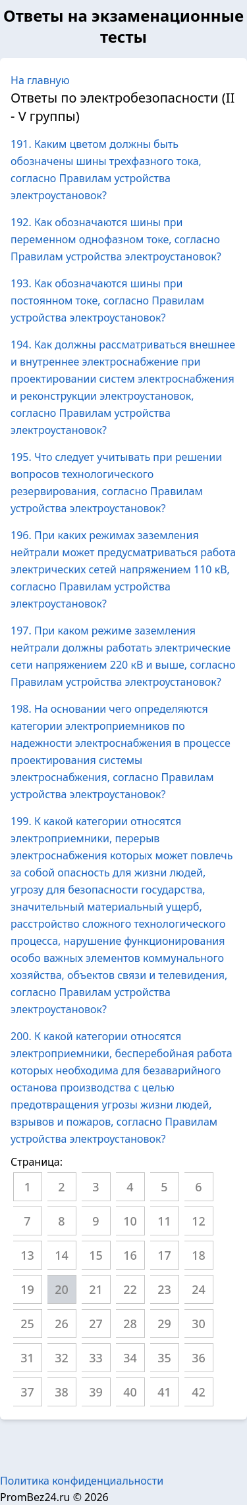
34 (130, 1358)
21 (96, 1289)
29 (164, 1323)
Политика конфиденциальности (81, 1480)
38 (62, 1392)
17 (164, 1255)
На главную (40, 80)
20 (62, 1289)
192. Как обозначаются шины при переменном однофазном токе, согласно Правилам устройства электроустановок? (116, 239)
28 (130, 1323)
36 (199, 1358)
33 (96, 1358)
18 (199, 1255)
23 (164, 1289)
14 (62, 1255)
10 (130, 1221)
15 (96, 1255)
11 (164, 1221)
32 (62, 1358)
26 (62, 1323)
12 (199, 1221)
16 (130, 1255)
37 (27, 1392)
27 (96, 1323)
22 (130, 1289)
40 (130, 1392)
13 (27, 1255)
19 (27, 1289)
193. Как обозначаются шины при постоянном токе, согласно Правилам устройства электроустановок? (107, 300)
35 (164, 1358)
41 (164, 1392)
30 (199, 1323)
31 (27, 1358)
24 (199, 1289)
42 (199, 1392)
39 (96, 1392)
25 (27, 1323)
